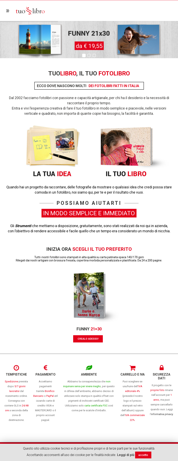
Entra (16, 108)
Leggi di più (125, 455)
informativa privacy (162, 414)
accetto (143, 455)
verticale (31, 113)
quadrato (48, 113)
